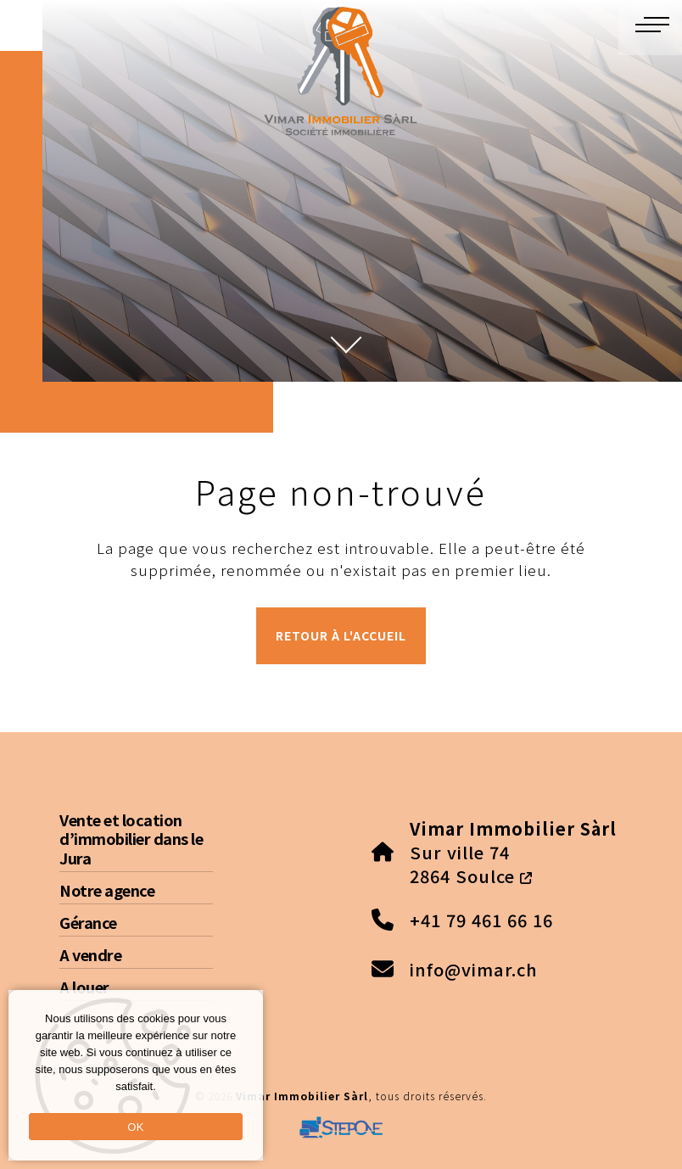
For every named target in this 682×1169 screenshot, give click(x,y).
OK (135, 1127)
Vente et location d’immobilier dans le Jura (131, 838)
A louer (84, 987)
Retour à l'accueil (341, 635)
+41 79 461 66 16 (481, 920)
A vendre (90, 954)
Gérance (88, 922)
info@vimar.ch (474, 969)
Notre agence (106, 890)
